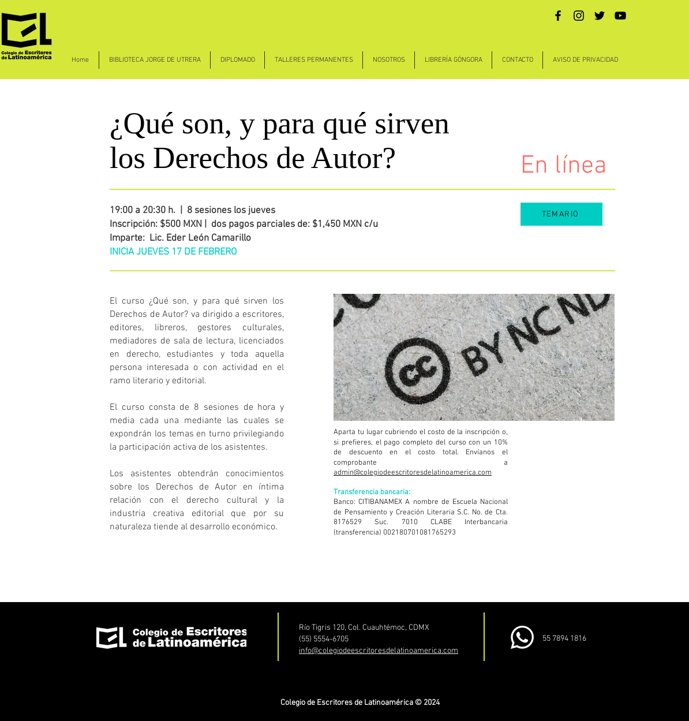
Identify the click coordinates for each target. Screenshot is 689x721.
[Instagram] (579, 16)
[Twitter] (599, 16)
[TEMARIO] (561, 214)
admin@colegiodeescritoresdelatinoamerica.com (413, 472)
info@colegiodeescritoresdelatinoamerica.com (378, 651)
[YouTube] (620, 16)
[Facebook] (558, 16)
